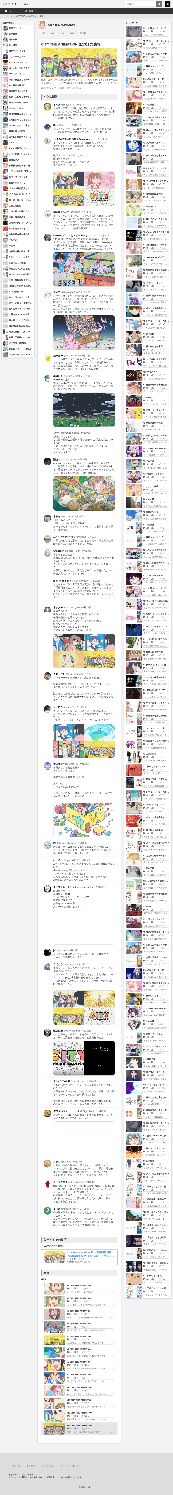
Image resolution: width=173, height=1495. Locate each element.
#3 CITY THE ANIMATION (79, 1311)
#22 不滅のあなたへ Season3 (157, 1250)
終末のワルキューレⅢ (19, 297)
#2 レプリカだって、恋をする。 (158, 321)
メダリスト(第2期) (17, 343)
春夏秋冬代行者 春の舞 (19, 165)
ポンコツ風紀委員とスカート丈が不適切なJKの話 (32, 188)
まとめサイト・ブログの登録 (40, 1466)
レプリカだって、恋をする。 (22, 125)
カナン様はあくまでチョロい (22, 79)
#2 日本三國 (148, 334)
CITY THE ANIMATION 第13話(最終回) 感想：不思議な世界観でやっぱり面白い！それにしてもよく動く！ (90, 1255)
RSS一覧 (16, 1466)
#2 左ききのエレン (151, 206)
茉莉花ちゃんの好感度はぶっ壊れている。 (28, 268)
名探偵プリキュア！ (18, 91)
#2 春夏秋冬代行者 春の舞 (155, 894)
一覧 (42, 33)
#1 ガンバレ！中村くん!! (154, 1046)
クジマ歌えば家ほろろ (19, 211)
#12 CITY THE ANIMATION (79, 1413)
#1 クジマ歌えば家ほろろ (155, 639)
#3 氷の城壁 (148, 104)
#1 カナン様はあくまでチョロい (158, 983)
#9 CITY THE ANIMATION (79, 1374)
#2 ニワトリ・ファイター (155, 410)
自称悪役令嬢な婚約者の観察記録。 (25, 234)
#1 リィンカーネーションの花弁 (158, 1148)
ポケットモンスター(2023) (21, 354)
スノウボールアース (18, 57)
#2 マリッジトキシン (152, 283)
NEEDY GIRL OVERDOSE (21, 102)
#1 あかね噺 (148, 1021)
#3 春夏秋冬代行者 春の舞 (155, 384)
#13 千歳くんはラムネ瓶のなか (157, 1186)
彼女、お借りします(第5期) (21, 303)
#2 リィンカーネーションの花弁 (158, 626)
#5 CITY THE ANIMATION (79, 1324)
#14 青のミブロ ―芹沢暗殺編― (158, 1263)
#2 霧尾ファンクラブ (152, 537)
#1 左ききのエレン (151, 754)
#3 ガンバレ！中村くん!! (154, 117)
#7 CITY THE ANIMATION (79, 1349)
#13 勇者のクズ (150, 372)
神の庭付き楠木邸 (17, 85)
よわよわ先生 (15, 205)
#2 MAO (147, 397)
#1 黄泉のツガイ (150, 995)
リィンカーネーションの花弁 (22, 62)
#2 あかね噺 (148, 499)
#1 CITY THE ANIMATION (79, 1285)
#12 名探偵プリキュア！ (154, 79)
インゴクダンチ (16, 291)
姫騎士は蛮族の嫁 (17, 217)
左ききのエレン (16, 108)
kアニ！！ (15, 4)
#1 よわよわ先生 (150, 486)
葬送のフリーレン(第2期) (20, 349)
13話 (71, 33)
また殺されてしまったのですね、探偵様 (27, 120)
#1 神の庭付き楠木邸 (152, 830)
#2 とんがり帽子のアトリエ (156, 677)
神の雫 (12, 246)
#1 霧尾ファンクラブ (152, 1034)
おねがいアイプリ (17, 183)
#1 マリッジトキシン (152, 805)
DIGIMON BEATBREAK (20, 326)
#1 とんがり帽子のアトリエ (156, 855)
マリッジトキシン (17, 74)
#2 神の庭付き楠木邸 (152, 346)
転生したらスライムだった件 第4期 (25, 228)
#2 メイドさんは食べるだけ (156, 843)
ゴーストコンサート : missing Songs (26, 200)
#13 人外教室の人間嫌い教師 (156, 881)
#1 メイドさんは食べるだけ (156, 1174)
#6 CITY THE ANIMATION (79, 1336)
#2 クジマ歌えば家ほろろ (155, 155)
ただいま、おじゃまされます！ (23, 257)
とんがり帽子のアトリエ (20, 148)
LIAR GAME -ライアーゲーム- (23, 223)
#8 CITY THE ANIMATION (79, 1362)
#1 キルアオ (148, 461)
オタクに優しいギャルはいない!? (24, 154)
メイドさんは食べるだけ (20, 194)
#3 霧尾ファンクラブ (152, 66)
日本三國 (13, 39)
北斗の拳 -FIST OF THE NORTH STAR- (27, 309)
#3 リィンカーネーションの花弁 (158, 41)
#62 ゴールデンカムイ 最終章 (156, 1212)
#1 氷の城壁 (148, 1161)
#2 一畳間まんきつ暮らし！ (156, 92)
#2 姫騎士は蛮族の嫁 (152, 194)
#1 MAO (147, 906)
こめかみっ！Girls (17, 263)
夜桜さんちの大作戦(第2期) (21, 286)
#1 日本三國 (148, 868)
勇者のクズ (14, 160)
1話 (52, 33)
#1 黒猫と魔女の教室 (152, 423)
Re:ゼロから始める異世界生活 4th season (28, 274)
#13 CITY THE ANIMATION (79, 1425)
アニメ (10, 16)
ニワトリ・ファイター (19, 177)
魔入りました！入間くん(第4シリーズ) (27, 320)
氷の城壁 (13, 45)
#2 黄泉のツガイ (150, 512)
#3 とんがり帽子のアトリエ (156, 232)
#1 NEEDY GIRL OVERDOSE (157, 1008)
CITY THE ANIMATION (26, 16)
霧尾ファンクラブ (17, 51)
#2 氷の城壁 (148, 524)
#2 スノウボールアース (154, 575)
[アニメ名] (140, 4)
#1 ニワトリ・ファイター (155, 919)
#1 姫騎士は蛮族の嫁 (152, 652)
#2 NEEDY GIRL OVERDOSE (157, 448)
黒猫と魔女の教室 (17, 131)
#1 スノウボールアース (154, 1072)
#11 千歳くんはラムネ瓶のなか (157, 1288)
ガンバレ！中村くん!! (19, 68)
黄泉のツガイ (15, 28)
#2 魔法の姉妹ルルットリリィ (157, 295)
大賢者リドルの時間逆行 (20, 314)
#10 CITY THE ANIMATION (79, 1387)
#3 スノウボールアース (154, 143)
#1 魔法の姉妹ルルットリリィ (157, 932)
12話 (61, 33)
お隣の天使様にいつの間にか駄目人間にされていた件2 (34, 337)
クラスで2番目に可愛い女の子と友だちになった (31, 171)
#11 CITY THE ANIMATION (79, 1400)
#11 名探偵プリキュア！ (154, 474)
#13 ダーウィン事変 (152, 1275)
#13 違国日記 (149, 1059)
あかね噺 (13, 34)
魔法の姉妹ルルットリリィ (21, 114)
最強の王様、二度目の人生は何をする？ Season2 (32, 331)
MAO (11, 142)
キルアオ (13, 240)
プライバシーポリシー (70, 1466)
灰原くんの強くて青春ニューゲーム (25, 97)
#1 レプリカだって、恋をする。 (158, 792)
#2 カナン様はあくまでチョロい (158, 359)
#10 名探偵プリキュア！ (154, 970)
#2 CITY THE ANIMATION (79, 1298)
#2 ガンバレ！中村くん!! (154, 550)
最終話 (82, 33)
